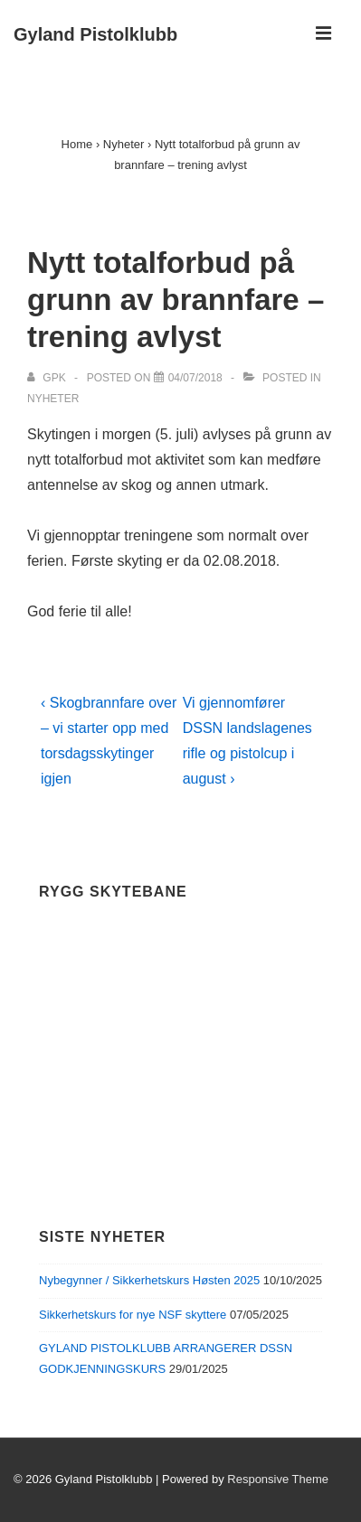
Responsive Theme (277, 1479)
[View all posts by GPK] (48, 377)
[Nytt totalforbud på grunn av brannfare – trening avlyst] (195, 377)
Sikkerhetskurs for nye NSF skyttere (132, 1314)
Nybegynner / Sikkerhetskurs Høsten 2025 (149, 1280)
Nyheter (53, 398)
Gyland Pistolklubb (95, 34)
